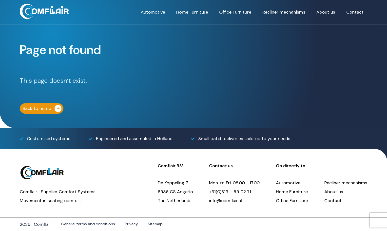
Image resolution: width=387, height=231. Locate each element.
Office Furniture (235, 12)
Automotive (153, 12)
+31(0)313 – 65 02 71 (230, 192)
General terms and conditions (88, 224)
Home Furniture (192, 12)
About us (325, 12)
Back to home (37, 108)
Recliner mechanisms (283, 12)
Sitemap (155, 224)
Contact (355, 12)
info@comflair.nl (225, 201)
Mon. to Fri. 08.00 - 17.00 (234, 183)
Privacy (131, 224)
